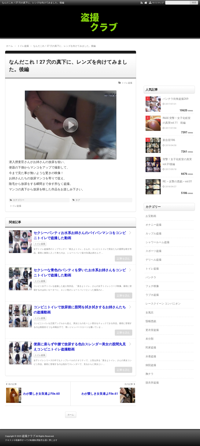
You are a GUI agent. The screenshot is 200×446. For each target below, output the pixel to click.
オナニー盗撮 (153, 224)
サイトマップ (158, 3)
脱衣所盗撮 (152, 382)
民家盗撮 (151, 347)
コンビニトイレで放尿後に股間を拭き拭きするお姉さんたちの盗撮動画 (80, 309)
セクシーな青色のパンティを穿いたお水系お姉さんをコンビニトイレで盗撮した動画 (80, 272)
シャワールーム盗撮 (157, 242)
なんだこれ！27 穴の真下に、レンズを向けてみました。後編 (68, 65)
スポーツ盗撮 (153, 250)
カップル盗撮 (153, 233)
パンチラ (151, 277)
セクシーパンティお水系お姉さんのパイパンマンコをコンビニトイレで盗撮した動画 (80, 235)
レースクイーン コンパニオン (163, 303)
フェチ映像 (152, 286)
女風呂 (150, 312)
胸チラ (150, 373)
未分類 (150, 338)
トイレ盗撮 (127, 83)
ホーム (71, 415)
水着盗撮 (151, 356)
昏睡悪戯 (151, 321)
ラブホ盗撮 (152, 294)
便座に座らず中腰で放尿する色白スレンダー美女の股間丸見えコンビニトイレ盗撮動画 (80, 346)
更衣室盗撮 (152, 329)
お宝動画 (151, 215)
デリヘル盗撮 (153, 259)
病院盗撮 (151, 365)
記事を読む (123, 258)
